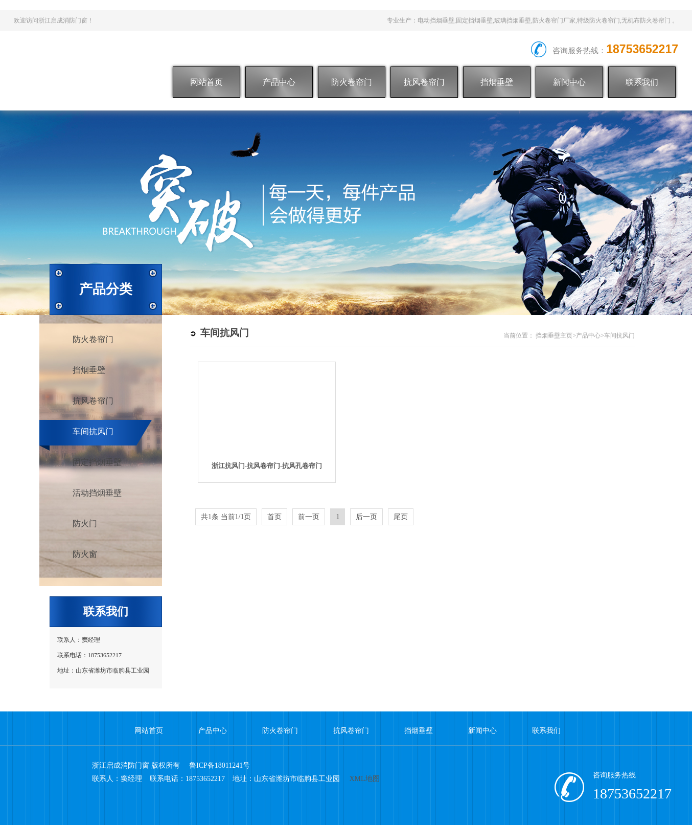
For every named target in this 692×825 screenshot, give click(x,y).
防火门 (85, 523)
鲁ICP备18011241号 (219, 765)
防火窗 (85, 554)
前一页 (308, 517)
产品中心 (279, 82)
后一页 (366, 517)
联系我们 (642, 82)
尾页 (401, 517)
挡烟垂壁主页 (554, 335)
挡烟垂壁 (496, 82)
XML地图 (365, 779)
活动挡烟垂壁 (97, 492)
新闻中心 (569, 82)
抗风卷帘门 (424, 82)
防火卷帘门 (351, 82)
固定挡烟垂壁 (97, 462)
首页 (274, 517)
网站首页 (206, 82)
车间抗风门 (93, 431)
